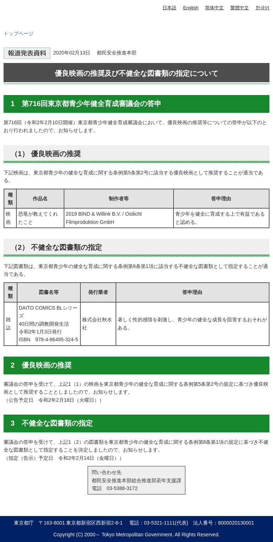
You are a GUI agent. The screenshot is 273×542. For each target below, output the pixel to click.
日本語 (169, 7)
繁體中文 (239, 7)
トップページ (18, 33)
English (190, 7)
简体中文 (214, 7)
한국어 (262, 7)
